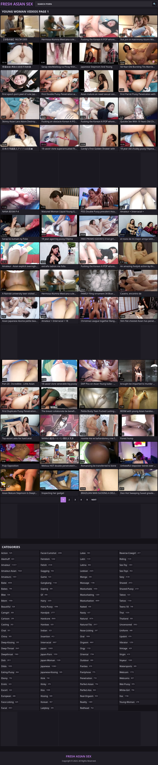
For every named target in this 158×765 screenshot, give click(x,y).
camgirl (7, 613)
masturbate (89, 589)
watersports (128, 666)
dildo (7, 666)
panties (86, 666)
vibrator (127, 642)
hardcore (48, 619)
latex (85, 553)
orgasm (87, 642)
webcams (127, 678)
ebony (7, 678)
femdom (48, 559)
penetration (88, 678)
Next (94, 499)
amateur (9, 565)
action (7, 553)
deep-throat (10, 648)
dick (6, 660)
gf (44, 595)
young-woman (130, 702)
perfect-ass (88, 690)
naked (86, 607)
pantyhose (88, 672)
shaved (126, 583)
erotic (6, 684)
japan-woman (51, 660)
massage (87, 583)
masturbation (90, 601)
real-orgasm (89, 696)
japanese (49, 666)
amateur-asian (11, 571)
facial (7, 708)
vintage (126, 648)
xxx (124, 696)
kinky (46, 684)
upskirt (126, 636)
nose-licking (89, 630)
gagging (48, 571)
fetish (47, 565)
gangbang (49, 583)
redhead (87, 708)
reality (86, 702)
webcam (127, 672)
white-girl (127, 690)
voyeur (126, 660)
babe (6, 583)
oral (85, 636)
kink (45, 678)
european (8, 696)
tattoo (126, 601)
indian (46, 630)
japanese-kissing (52, 672)
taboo (125, 595)
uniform (126, 630)
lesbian (87, 571)
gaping (47, 589)
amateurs (9, 577)
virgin (125, 654)
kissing (47, 696)
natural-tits (89, 625)
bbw (6, 595)
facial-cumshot (51, 553)
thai (125, 613)
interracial (49, 642)
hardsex (47, 625)
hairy (46, 601)
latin (85, 559)
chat (6, 630)
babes (7, 589)
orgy (85, 648)
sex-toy (126, 565)
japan (47, 648)
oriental (87, 654)
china (6, 636)
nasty (85, 613)
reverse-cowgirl (130, 553)
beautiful (8, 607)
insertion (48, 636)
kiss (46, 690)
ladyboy (47, 708)
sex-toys (126, 571)
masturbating (90, 595)
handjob (48, 613)
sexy (125, 577)
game (46, 577)
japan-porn (49, 654)
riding (126, 559)
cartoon (8, 619)
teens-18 (127, 607)
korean (47, 702)
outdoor (87, 660)
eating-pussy (10, 672)
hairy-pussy (50, 607)
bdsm (7, 601)
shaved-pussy (130, 589)
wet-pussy (127, 684)
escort (7, 690)
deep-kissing (10, 642)
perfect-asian (89, 684)
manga (86, 577)
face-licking (10, 702)
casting (7, 625)
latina (85, 565)
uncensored (129, 625)
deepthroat (10, 654)
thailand (126, 619)
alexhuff (8, 559)
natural (87, 619)
